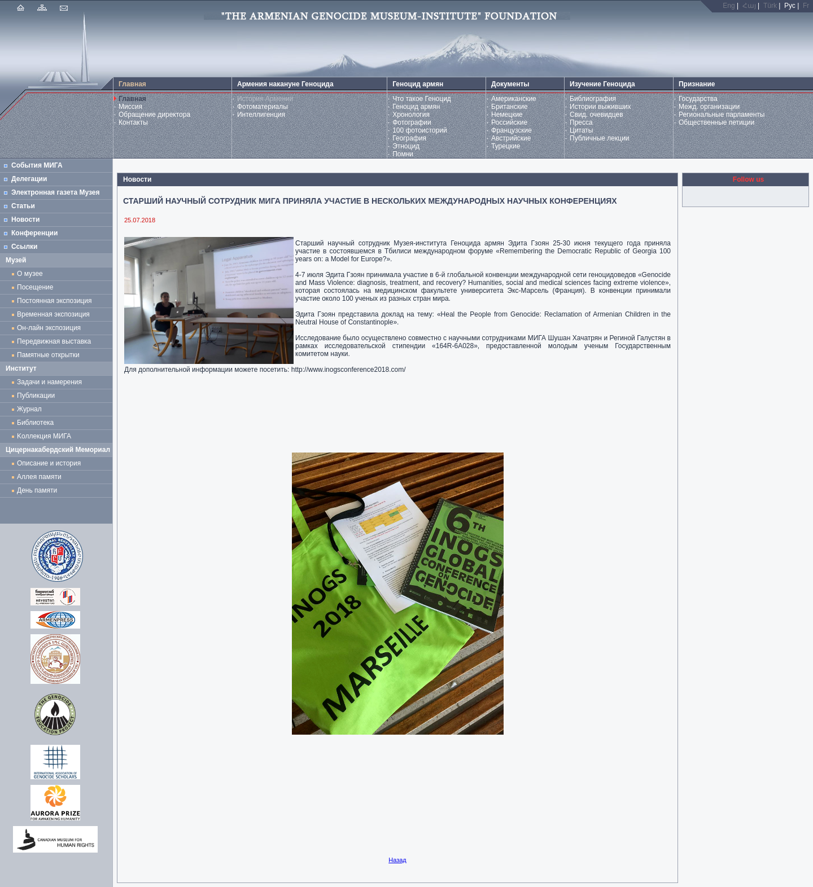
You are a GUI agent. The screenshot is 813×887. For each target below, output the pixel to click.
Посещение (35, 287)
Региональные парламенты (722, 114)
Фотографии (411, 122)
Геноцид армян (416, 107)
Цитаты (581, 130)
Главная (132, 99)
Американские (513, 99)
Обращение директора (154, 114)
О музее (30, 274)
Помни (402, 154)
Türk (770, 6)
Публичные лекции (600, 138)
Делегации (29, 179)
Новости (25, 219)
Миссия (130, 107)
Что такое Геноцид (421, 99)
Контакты (133, 122)
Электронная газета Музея (55, 192)
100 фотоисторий (419, 130)
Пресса (581, 122)
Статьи (23, 206)
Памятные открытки (50, 355)
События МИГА (37, 165)
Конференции (34, 233)
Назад (397, 860)
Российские (509, 122)
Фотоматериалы (262, 107)
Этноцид (405, 146)
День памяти (37, 490)
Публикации (36, 395)
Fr (806, 6)
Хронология (411, 114)
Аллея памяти (39, 477)
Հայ (749, 6)
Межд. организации (709, 107)
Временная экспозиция (53, 314)
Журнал (31, 409)
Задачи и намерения (49, 382)
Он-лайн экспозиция (51, 328)
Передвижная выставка (56, 341)
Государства (698, 99)
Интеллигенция (261, 114)
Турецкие (505, 146)
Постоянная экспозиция (54, 301)
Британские (509, 107)
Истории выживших (600, 107)
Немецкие (507, 114)
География (409, 138)
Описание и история (49, 463)
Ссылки (24, 247)
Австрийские (511, 138)
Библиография (593, 99)
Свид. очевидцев (596, 114)
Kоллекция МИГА (44, 436)
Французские (511, 130)
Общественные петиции (716, 122)
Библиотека (35, 423)
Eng (729, 6)
